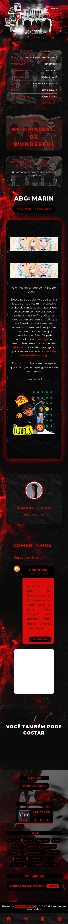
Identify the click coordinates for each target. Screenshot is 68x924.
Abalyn (28, 840)
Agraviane (42, 840)
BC (22, 852)
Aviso (13, 852)
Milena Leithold (24, 906)
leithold (18, 347)
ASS (39, 208)
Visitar (53, 886)
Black (49, 858)
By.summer (34, 864)
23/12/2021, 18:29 (38, 573)
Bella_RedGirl (36, 852)
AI (10, 840)
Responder (40, 639)
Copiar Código (34, 786)
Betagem (53, 852)
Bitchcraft (35, 858)
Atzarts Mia (49, 846)
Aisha (56, 840)
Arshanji (33, 846)
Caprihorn (50, 864)
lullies (47, 208)
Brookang (17, 864)
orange (43, 339)
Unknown (38, 570)
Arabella (18, 846)
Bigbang (19, 858)
